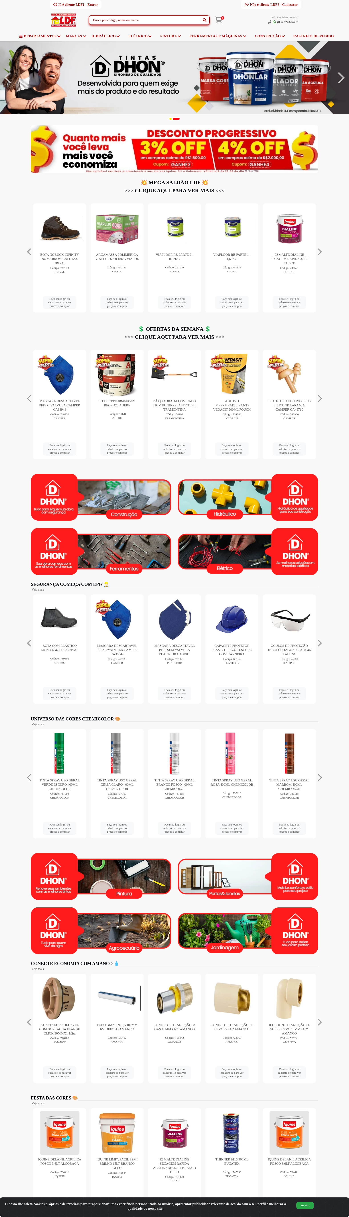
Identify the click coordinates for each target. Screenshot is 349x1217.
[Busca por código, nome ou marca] (144, 20)
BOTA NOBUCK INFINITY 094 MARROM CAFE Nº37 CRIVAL (174, 259)
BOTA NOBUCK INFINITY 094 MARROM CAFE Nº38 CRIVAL (117, 259)
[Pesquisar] (204, 20)
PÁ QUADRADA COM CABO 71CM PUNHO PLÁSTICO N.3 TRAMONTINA (289, 405)
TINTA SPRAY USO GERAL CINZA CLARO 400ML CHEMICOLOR (174, 785)
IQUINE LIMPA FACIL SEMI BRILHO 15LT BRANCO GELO (174, 1164)
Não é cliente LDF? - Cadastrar (271, 4)
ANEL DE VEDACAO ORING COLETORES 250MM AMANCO (59, 1029)
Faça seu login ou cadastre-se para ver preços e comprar (59, 302)
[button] (170, 119)
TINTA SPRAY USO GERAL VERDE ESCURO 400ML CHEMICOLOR (117, 785)
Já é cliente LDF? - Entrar (75, 4)
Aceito (305, 1205)
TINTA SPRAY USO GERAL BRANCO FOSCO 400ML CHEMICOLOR (232, 785)
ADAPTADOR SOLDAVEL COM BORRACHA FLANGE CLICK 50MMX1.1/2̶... (117, 1029)
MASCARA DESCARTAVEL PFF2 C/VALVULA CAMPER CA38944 (174, 405)
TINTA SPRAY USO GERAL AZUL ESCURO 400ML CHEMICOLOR (60, 785)
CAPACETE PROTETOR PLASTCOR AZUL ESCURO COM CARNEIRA (289, 650)
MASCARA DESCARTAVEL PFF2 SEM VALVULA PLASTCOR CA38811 (232, 650)
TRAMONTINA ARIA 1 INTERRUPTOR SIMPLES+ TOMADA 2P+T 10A (117, 405)
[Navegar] (7, 78)
